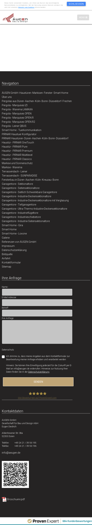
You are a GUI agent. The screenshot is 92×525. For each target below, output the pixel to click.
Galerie (6, 237)
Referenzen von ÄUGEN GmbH (19, 241)
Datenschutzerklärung (14, 250)
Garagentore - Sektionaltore (17, 183)
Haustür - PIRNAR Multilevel (17, 155)
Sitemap (6, 266)
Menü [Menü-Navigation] (84, 17)
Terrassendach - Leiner (14, 171)
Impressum (8, 246)
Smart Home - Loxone (14, 233)
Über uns (7, 97)
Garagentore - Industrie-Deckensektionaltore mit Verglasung (35, 200)
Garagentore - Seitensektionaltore (20, 188)
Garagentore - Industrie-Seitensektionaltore (26, 221)
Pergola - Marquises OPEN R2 (18, 121)
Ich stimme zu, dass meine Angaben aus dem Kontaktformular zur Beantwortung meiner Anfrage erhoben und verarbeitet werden (38, 358)
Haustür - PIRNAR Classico (17, 159)
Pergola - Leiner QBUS (14, 126)
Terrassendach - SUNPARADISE (19, 175)
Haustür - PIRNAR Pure (14, 146)
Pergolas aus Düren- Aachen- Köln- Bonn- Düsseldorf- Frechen (37, 101)
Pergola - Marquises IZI (14, 105)
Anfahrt (6, 258)
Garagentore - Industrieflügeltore (20, 212)
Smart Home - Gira (12, 225)
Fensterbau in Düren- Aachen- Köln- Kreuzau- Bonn (30, 179)
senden (38, 381)
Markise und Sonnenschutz (17, 163)
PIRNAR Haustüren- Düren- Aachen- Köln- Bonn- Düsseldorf (35, 138)
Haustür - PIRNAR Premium (17, 150)
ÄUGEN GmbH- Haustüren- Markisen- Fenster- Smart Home (35, 92)
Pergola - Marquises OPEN (16, 113)
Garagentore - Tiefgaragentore (19, 204)
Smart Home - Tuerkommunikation (21, 130)
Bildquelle (7, 254)
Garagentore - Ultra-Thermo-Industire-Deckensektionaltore (34, 208)
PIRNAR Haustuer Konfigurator (19, 134)
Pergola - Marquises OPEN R (18, 117)
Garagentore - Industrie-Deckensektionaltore (26, 196)
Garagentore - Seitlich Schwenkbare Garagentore (29, 192)
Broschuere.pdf (16, 499)
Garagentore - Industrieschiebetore (21, 217)
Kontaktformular (11, 262)
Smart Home (9, 229)
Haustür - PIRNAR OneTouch (18, 142)
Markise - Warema (12, 167)
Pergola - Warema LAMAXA (17, 109)
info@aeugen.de (11, 452)
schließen (76, 3)
